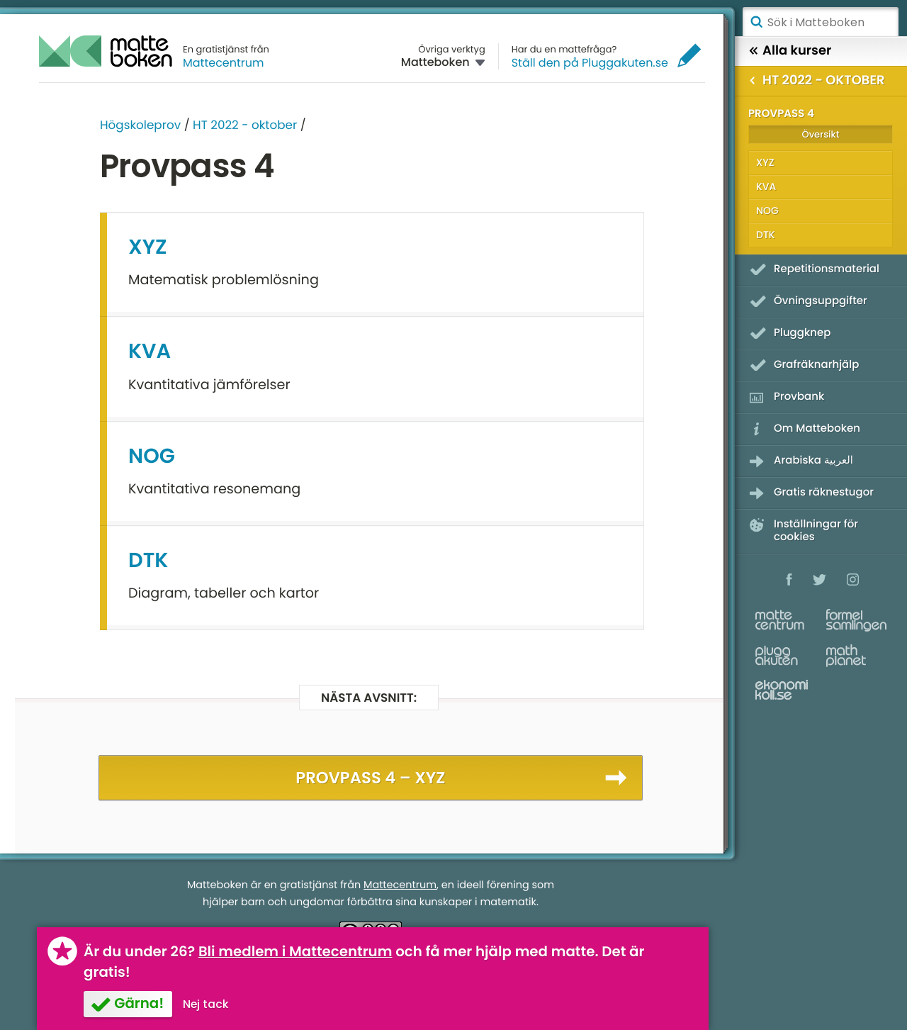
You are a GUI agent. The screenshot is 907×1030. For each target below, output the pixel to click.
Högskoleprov (140, 124)
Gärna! (139, 1003)
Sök (756, 22)
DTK (148, 561)
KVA (149, 351)
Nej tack (206, 1004)
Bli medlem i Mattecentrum (295, 951)
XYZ (147, 247)
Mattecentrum (223, 62)
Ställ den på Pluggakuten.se (590, 62)
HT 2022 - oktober (245, 124)
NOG (151, 456)
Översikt (820, 134)
